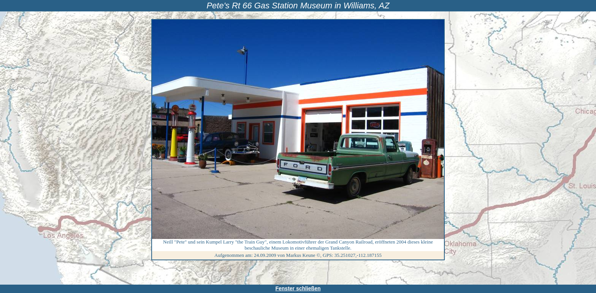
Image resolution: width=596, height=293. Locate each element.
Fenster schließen (297, 288)
